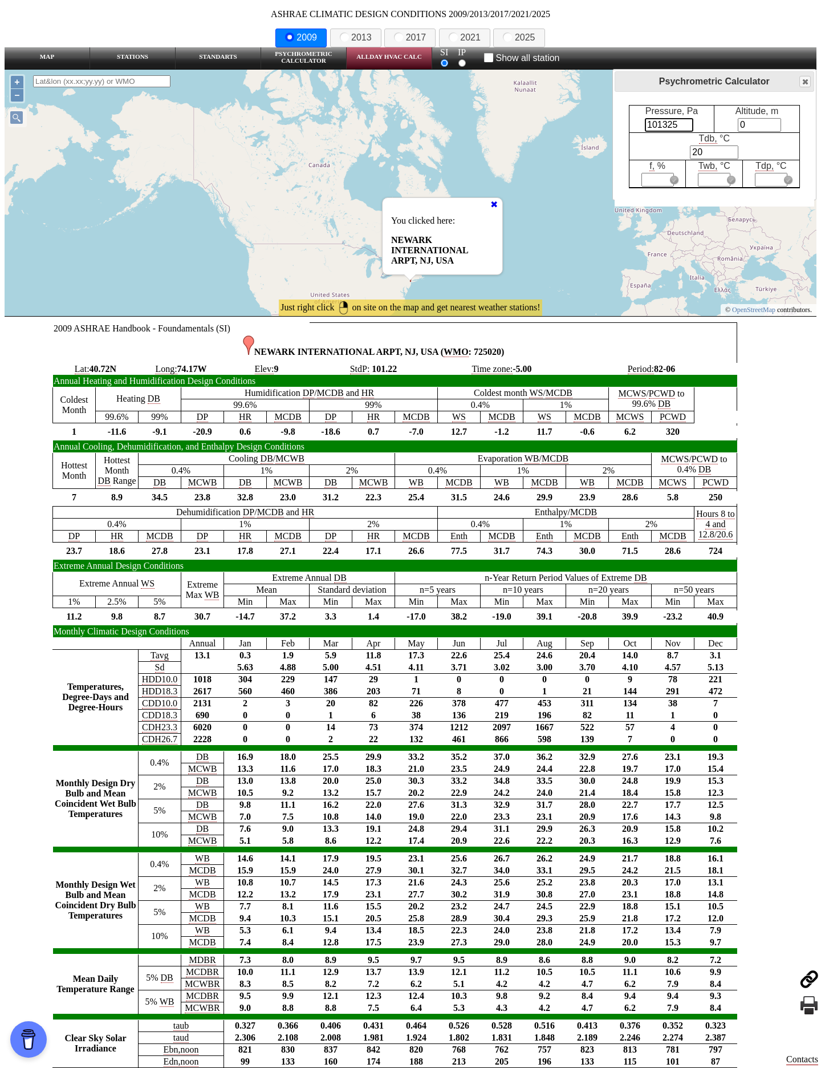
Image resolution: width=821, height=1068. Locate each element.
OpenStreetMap (753, 310)
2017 (410, 37)
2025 (519, 37)
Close (804, 82)
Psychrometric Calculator (303, 57)
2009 (301, 37)
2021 (465, 37)
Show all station (522, 58)
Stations (132, 56)
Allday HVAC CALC (389, 56)
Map (47, 56)
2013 (356, 37)
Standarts (218, 56)
